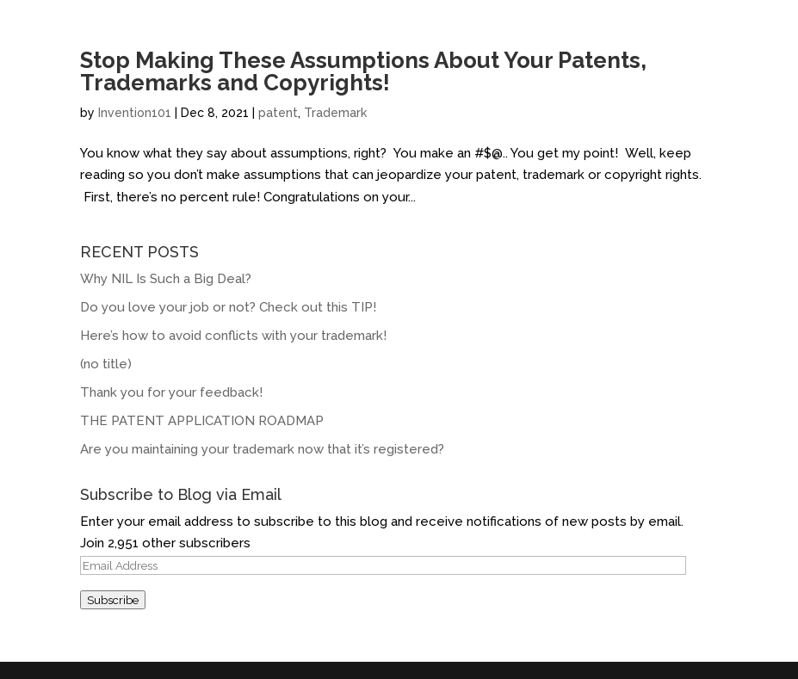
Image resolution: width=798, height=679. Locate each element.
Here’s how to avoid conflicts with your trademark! (233, 335)
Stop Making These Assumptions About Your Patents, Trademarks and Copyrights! (363, 71)
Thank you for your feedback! (171, 392)
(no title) (106, 364)
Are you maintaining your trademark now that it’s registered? (262, 449)
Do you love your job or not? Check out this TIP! (228, 307)
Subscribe (113, 600)
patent (278, 113)
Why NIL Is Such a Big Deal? (165, 279)
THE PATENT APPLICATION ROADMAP (202, 421)
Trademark (335, 113)
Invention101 (134, 113)
